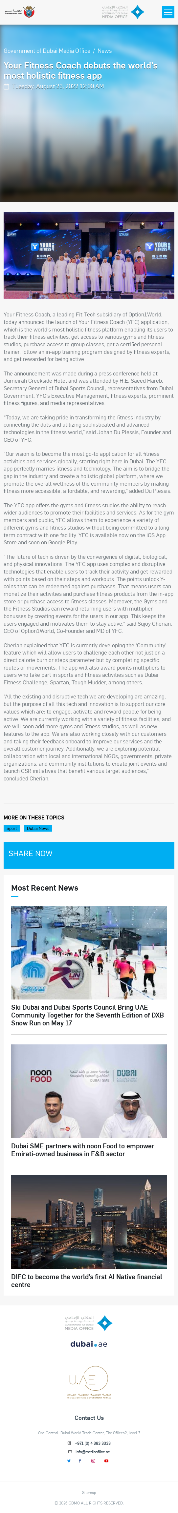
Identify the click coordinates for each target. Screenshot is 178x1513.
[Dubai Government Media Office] (123, 12)
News (105, 50)
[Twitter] (69, 1460)
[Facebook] (80, 1460)
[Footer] (89, 1396)
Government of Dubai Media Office (47, 50)
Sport (12, 828)
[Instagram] (93, 1460)
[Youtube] (106, 1460)
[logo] (89, 1323)
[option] (89, 255)
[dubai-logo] (89, 1372)
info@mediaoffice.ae (93, 1451)
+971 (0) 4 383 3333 (93, 1443)
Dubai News (38, 828)
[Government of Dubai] (20, 12)
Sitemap (89, 1492)
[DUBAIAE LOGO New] (89, 1347)
